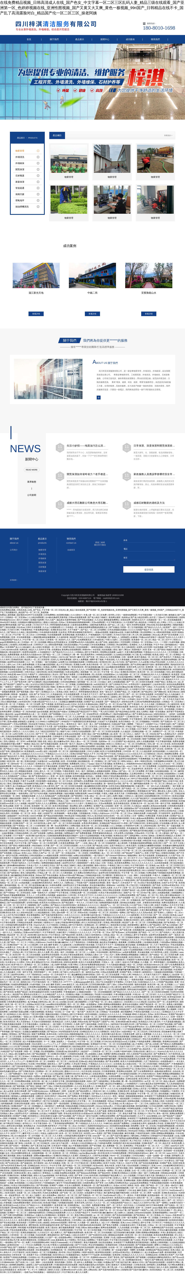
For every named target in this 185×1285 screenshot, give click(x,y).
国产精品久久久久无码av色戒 (146, 728)
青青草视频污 (160, 964)
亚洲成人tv (116, 1105)
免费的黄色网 (81, 795)
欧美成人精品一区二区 (162, 656)
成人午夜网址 (162, 1021)
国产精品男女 (147, 693)
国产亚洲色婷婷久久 (41, 778)
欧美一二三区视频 (109, 859)
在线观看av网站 (65, 1239)
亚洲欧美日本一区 (139, 805)
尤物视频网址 (177, 894)
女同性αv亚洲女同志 (168, 812)
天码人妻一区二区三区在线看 (29, 949)
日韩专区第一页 (104, 1105)
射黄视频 (117, 1040)
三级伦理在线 (41, 673)
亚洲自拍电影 (30, 763)
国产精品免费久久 (84, 1093)
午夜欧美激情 (69, 773)
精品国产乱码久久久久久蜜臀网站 (43, 805)
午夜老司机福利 (60, 939)
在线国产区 (48, 815)
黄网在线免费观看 (116, 1112)
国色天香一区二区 (8, 706)
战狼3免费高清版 (26, 892)
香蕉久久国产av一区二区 (44, 854)
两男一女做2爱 (68, 1093)
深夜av (31, 1080)
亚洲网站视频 (130, 1182)
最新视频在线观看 (78, 753)
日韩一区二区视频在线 (131, 902)
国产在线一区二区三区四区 (72, 1194)
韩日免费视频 (21, 1150)
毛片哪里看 (107, 877)
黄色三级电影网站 (15, 785)
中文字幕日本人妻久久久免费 (37, 954)
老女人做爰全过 (62, 911)
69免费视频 (95, 854)
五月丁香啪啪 (49, 802)
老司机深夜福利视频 (83, 1122)
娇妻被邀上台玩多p (38, 1115)
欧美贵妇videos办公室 (154, 966)
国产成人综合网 (98, 1132)
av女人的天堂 (120, 802)
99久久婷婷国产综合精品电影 (155, 872)
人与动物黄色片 (44, 653)
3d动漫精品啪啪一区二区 (166, 773)
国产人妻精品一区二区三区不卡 (112, 1050)
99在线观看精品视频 (75, 998)
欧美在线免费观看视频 (164, 1236)
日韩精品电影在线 (93, 877)
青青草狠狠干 (40, 973)
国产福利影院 (13, 874)
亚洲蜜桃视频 (7, 1219)
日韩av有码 (140, 835)
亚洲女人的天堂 (140, 1090)
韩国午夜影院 (88, 1254)
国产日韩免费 (23, 1048)
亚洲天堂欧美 (179, 1164)
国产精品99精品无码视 (126, 713)
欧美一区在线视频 (167, 711)
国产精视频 (141, 1259)
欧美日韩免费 (21, 1093)
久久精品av (137, 807)
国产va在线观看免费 (112, 790)
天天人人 (31, 897)
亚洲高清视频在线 (29, 1234)
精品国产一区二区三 (105, 1130)
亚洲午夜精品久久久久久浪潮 (138, 1159)
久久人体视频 (21, 805)
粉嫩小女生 (5, 1155)
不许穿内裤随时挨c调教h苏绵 (43, 810)
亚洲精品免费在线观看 (112, 951)
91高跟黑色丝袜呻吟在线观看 (171, 768)
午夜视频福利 (70, 993)
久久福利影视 (63, 639)
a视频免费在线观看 (91, 1070)
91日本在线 (24, 817)
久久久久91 (30, 735)
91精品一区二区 (126, 1068)
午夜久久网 (151, 775)
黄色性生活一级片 (75, 725)
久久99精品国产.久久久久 (54, 996)
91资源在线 (146, 1102)
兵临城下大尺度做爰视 (108, 723)
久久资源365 (13, 1090)
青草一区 (13, 770)
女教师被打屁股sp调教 (19, 1013)
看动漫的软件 (15, 653)
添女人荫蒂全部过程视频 (58, 765)
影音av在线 (131, 909)
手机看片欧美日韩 (121, 1150)
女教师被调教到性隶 (163, 671)
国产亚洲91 (159, 914)
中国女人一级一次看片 (112, 964)
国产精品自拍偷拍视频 (54, 817)
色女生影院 (37, 1045)
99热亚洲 (12, 676)
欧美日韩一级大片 (68, 745)
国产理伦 (162, 827)
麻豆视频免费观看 (92, 1021)
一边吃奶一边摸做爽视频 (39, 701)
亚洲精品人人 (153, 822)
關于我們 (54, 39)
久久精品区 (126, 733)
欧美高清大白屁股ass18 (31, 656)
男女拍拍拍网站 (34, 1152)
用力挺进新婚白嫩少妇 (95, 668)
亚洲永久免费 (106, 949)
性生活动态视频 (165, 879)
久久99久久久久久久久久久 (106, 897)
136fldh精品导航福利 (140, 661)
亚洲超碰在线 (162, 857)
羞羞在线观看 (178, 879)
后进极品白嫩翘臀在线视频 (71, 703)
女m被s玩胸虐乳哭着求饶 (95, 919)
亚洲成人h (142, 1115)
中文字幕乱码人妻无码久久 (153, 941)
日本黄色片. (136, 1100)
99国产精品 (160, 683)
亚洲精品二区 (101, 763)
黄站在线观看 (44, 758)
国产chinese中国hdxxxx (116, 857)
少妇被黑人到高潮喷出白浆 (21, 646)
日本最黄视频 (97, 1192)
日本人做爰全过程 (46, 969)
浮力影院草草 (165, 815)
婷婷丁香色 (101, 1269)
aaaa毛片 (175, 1147)
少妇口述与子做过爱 (60, 1145)
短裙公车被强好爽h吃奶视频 (68, 924)
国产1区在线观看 (142, 810)
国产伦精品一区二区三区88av (144, 698)
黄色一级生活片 (107, 693)
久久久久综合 (115, 852)
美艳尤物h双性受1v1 (58, 1261)
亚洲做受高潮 (17, 661)
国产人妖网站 (43, 906)
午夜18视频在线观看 (60, 701)
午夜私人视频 (108, 795)
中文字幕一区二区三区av (34, 641)
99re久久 (104, 658)
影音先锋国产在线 (159, 998)
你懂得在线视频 (125, 671)
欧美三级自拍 (52, 1229)
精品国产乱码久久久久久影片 (83, 639)
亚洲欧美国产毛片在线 (174, 1125)
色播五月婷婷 (161, 1001)
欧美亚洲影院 (46, 1120)
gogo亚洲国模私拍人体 (10, 644)
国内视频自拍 (171, 646)
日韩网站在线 (92, 663)
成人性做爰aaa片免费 (22, 787)
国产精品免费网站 (32, 792)
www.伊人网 (22, 701)
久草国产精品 (20, 988)
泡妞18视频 (69, 795)
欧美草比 (91, 810)
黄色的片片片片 (173, 681)
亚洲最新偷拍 (76, 1021)
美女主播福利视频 (9, 703)
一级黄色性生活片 (78, 802)
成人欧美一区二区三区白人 (122, 735)
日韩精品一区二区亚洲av (142, 644)
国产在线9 (14, 1147)
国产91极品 (66, 1236)
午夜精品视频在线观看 (159, 1184)
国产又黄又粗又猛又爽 (41, 1147)
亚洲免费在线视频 (36, 1239)
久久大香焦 (58, 1137)
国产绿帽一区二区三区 (160, 1169)
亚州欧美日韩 (105, 663)
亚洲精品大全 (91, 805)
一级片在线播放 (50, 663)
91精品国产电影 (119, 725)
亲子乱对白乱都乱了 (164, 1212)
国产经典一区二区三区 (74, 681)
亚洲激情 (77, 988)
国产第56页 (48, 842)
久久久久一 (74, 931)
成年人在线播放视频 (116, 683)
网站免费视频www (162, 1142)
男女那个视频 (148, 1241)
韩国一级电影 (73, 691)
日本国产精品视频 (165, 1026)
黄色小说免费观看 (25, 1157)
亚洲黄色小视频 (73, 996)
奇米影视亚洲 (77, 668)
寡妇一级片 (35, 693)
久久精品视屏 (146, 753)
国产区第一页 (93, 658)
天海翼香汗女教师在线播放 (101, 740)
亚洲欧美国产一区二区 (19, 760)
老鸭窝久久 (104, 926)
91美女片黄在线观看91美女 (110, 894)
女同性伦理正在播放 (133, 1008)
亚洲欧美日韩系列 (129, 673)
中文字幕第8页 (48, 1169)
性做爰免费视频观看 (20, 986)
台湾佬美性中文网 (131, 827)
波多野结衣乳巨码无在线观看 (81, 1249)
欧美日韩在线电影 (61, 807)
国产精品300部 (12, 718)
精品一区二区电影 (135, 966)
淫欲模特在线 (57, 964)
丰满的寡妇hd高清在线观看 (60, 988)
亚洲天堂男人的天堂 (136, 668)
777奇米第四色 (57, 1182)
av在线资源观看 (16, 673)
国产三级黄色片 (20, 1249)
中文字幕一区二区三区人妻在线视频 (137, 852)
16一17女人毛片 (107, 956)
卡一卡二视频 (50, 1043)
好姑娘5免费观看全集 (160, 800)
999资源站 (23, 857)
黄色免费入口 (89, 1088)
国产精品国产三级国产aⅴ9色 (16, 686)
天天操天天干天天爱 (44, 728)
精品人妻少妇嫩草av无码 (59, 743)
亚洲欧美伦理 (124, 1093)
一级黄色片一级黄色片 (13, 688)
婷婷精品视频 (159, 1011)
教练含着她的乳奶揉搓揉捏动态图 (26, 1162)
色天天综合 (129, 1207)
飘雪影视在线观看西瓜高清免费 (75, 892)
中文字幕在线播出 (31, 1026)
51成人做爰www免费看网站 (142, 820)
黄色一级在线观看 (117, 1159)
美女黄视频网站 (34, 916)
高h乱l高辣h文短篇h (50, 978)
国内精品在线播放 (128, 904)
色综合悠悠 (97, 688)
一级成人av (27, 1018)
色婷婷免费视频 (56, 795)
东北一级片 (81, 773)
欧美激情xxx (33, 1117)
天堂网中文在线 (35, 1224)
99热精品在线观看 (104, 656)
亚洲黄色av (29, 1217)
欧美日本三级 (93, 1013)
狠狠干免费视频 (149, 740)
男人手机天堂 (132, 887)
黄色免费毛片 (74, 1053)
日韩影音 (160, 795)
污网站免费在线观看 (165, 892)
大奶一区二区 (136, 1189)
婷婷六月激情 (68, 1045)
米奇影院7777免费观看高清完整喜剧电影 (79, 723)
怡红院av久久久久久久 (23, 768)
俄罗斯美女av (115, 954)
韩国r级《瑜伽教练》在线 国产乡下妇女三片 (30, 696)
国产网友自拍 (70, 921)
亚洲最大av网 (80, 666)
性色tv (116, 1187)
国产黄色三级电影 (34, 1088)
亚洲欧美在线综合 (170, 1194)
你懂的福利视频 (119, 1110)
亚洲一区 (55, 778)
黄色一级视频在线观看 (26, 797)
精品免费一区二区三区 (59, 753)
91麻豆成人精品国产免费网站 (33, 1090)
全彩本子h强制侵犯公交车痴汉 (82, 1038)
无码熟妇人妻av (92, 956)
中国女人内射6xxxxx (27, 770)
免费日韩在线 (170, 1107)
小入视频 (55, 1174)
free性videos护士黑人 (56, 725)
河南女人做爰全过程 (43, 929)
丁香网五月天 (57, 983)
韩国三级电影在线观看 (160, 730)
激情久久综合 (54, 1271)
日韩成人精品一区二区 (113, 936)
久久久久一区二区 (172, 1035)
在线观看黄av (109, 676)
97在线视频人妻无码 (169, 825)
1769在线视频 (109, 718)
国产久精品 (147, 688)
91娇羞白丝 (42, 763)
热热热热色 (29, 780)
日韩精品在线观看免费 (56, 1214)
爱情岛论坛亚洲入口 (33, 996)
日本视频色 (86, 1095)
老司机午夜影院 (84, 1140)
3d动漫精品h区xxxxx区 (169, 1090)
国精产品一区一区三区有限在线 (69, 698)
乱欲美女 (152, 1003)
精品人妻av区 (170, 1083)
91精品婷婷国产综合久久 (11, 641)
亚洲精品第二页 (91, 926)
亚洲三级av (87, 735)
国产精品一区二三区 (52, 656)
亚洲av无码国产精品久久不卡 (83, 755)
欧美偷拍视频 (96, 750)
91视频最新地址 (73, 1256)
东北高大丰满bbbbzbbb (88, 706)
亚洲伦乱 (49, 671)
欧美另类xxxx (59, 1256)
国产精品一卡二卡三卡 (148, 934)
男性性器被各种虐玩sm (138, 1155)
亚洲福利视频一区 (146, 681)
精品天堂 (167, 1145)
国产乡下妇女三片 (167, 911)
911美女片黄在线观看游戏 (149, 884)
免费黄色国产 (112, 1075)
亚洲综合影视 (152, 825)
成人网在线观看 (87, 830)
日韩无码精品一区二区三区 (88, 1040)
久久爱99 (20, 964)
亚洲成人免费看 (50, 668)
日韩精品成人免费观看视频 (93, 1162)
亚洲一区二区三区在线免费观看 (137, 889)
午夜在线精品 (42, 921)
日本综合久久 (40, 849)
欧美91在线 (52, 1035)
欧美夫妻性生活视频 (28, 1222)
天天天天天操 (146, 916)
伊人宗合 (179, 1236)
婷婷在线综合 (45, 676)
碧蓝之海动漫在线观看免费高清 (127, 872)
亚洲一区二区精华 (144, 1209)
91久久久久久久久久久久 (143, 864)
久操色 (149, 691)
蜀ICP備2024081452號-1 (96, 603)
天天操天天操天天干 (153, 976)
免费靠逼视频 (178, 743)
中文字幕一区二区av (111, 673)
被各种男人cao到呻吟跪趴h (135, 988)
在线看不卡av (152, 725)
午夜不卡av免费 (28, 782)
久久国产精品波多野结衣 (22, 775)
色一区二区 (23, 887)
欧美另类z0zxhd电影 (136, 812)
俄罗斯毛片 (53, 1127)
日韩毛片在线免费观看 (81, 733)
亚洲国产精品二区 (123, 693)
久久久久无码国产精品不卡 (169, 996)
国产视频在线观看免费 (71, 941)
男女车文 (55, 1011)
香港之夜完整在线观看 (71, 882)
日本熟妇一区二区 (29, 644)
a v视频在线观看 (51, 857)
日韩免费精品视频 (155, 924)
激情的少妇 (26, 983)
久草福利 (131, 701)
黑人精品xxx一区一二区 (133, 1105)
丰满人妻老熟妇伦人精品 (172, 1234)
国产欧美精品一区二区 (146, 1026)
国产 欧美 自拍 (19, 1152)
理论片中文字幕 (52, 1209)
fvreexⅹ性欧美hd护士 (175, 1217)
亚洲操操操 (157, 889)
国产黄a (95, 1095)
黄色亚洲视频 (53, 1202)
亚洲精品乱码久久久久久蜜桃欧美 (156, 676)
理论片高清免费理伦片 (117, 919)
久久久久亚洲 (85, 847)
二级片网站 (125, 1202)
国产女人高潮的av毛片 (167, 735)
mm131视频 (80, 820)
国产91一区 (19, 1244)
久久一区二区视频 (34, 663)
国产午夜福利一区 (136, 706)
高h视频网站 (172, 964)
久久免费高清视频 (13, 981)
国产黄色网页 (77, 797)
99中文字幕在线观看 (140, 780)
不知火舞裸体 (48, 1162)
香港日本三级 (99, 1093)
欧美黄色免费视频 (169, 661)
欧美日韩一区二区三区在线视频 (151, 673)
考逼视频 (51, 698)
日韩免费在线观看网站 (163, 840)
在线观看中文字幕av (94, 1194)
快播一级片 (124, 1162)
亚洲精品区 (161, 706)
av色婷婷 (26, 1095)
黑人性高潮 (97, 676)
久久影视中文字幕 (137, 691)
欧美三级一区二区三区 (15, 1006)
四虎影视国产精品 (159, 782)
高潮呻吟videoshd (72, 1075)
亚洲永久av (120, 745)
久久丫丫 (35, 1120)
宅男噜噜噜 (49, 750)
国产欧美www (118, 934)
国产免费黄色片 (68, 1040)
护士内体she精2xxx (147, 1075)
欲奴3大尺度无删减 (104, 765)
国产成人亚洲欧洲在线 (114, 1008)
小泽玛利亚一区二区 (63, 718)
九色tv (127, 998)
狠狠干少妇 (65, 733)
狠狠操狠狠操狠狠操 (69, 872)
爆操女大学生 (74, 1162)
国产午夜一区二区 (25, 929)
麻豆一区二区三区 (158, 1155)
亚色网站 (174, 954)
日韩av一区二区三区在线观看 (161, 1226)
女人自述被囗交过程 (16, 959)
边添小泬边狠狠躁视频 (89, 837)
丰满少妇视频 (59, 678)
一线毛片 (147, 1261)
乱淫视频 (169, 986)
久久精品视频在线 (42, 914)
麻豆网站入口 (20, 1219)
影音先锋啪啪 (91, 1016)
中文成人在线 (98, 899)
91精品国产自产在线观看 (134, 869)
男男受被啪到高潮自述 (89, 693)
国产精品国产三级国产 (125, 750)
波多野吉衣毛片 (69, 864)
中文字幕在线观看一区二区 (21, 748)
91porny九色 (39, 926)
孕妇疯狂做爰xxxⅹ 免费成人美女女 (104, 902)
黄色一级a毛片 (113, 884)
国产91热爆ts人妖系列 (61, 959)
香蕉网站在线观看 (108, 653)
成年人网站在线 (90, 1271)
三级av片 (23, 681)
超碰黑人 (61, 1043)
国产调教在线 (160, 693)
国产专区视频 (96, 1147)
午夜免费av (165, 944)
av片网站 (40, 1209)
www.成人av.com (47, 1038)
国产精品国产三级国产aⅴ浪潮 (135, 854)
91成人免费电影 (36, 1231)
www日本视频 (94, 795)
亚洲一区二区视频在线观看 (134, 1179)
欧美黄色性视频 (176, 1222)
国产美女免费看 (113, 1063)
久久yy (76, 1060)
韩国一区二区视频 (110, 760)
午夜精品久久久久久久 (130, 941)
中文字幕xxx (98, 1140)
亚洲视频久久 (38, 1107)
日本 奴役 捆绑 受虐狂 (49, 946)
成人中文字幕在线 (64, 666)
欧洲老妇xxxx (77, 1080)
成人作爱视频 (145, 656)
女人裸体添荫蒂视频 (54, 646)
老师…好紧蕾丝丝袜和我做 (166, 802)
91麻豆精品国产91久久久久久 (45, 703)
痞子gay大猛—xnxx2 (123, 768)
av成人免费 (180, 1137)
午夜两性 (176, 1093)
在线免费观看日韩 (152, 797)
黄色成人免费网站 (34, 668)
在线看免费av (89, 1184)
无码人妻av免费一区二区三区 (64, 914)
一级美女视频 (72, 815)
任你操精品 (111, 971)
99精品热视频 (72, 1107)
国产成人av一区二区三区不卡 (49, 1110)
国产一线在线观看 (165, 740)
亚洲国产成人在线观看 (94, 703)
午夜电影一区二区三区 (85, 1120)
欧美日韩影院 (98, 1031)
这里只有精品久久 (118, 847)
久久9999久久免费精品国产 (48, 723)
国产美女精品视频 (15, 780)
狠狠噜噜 (32, 906)
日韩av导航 (84, 750)
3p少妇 (151, 805)
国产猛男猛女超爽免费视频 (69, 730)
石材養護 (42, 617)
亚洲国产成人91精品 (43, 775)
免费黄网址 (86, 688)
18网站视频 (75, 827)
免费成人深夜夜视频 (43, 1078)
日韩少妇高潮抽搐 (147, 795)
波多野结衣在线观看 (16, 663)
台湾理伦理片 (134, 686)
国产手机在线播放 (51, 877)
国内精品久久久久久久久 (154, 1031)
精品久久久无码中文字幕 (40, 651)
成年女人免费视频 (81, 661)
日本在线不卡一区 (129, 884)
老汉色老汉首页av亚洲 (104, 817)
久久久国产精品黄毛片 (140, 800)
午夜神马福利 (165, 725)
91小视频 (98, 1264)
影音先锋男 (87, 1179)
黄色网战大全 (174, 1001)
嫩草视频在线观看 (142, 785)
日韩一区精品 (108, 864)
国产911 (67, 991)
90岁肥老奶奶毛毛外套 (69, 1033)
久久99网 (54, 1001)
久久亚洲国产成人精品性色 (124, 743)
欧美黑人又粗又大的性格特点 (97, 698)
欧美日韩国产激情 (156, 718)
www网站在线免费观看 (89, 678)
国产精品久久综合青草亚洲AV (66, 775)
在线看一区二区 (91, 1018)
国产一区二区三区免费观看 (89, 738)
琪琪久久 (177, 641)
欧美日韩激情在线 (90, 941)
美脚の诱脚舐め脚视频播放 (117, 775)
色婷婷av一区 (105, 743)
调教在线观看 (15, 800)
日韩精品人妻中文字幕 (109, 941)
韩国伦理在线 (146, 763)
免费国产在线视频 (43, 1068)
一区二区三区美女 (123, 817)
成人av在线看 (26, 718)
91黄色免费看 (56, 887)
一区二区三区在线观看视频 (119, 1045)
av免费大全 (63, 663)
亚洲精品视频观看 (126, 1058)
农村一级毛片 (42, 1261)
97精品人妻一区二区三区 (30, 812)
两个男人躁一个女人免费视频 (120, 1269)
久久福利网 (109, 1140)
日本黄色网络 (167, 1038)
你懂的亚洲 (175, 1095)
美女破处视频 (144, 954)
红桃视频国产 (165, 969)
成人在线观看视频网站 (13, 691)
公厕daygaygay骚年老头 (84, 983)
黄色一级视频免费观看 (77, 1068)
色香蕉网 (40, 671)
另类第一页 (103, 852)
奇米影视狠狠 (63, 810)
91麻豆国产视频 (80, 822)
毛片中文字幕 (21, 844)
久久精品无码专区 (34, 1184)
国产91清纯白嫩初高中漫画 (142, 666)
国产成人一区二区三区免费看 (132, 773)
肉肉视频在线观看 (77, 663)
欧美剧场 (149, 1018)
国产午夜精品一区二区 (23, 827)
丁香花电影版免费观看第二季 (65, 1125)
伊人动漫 (48, 740)
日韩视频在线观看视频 (34, 899)
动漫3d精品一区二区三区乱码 (60, 782)
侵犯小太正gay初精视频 (10, 1018)
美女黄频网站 (166, 728)
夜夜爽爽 (123, 944)
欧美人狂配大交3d (106, 911)
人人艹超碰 (179, 986)
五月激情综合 (150, 755)
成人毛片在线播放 (53, 1164)
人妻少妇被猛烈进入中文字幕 (92, 969)
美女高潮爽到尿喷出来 (21, 1155)
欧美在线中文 (63, 1021)
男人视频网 (25, 931)
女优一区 (136, 1172)
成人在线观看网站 (8, 911)
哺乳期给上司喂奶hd (140, 1137)
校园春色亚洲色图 (98, 884)
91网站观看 (150, 817)
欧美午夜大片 (17, 966)
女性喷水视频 (32, 904)
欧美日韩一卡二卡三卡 (28, 1271)
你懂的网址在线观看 (26, 1251)
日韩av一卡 (168, 889)
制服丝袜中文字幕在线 (37, 1219)
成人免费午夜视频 (59, 966)
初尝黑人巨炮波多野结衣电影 (59, 951)
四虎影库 (124, 1142)
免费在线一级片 (54, 748)
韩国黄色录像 (31, 1212)
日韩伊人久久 (7, 728)
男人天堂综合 (103, 1038)
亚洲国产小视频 (20, 1117)
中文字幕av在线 (68, 1028)
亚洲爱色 (133, 646)
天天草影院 (67, 1026)
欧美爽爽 (58, 1192)
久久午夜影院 (52, 926)
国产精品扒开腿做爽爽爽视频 (13, 897)
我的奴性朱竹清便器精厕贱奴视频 (113, 978)
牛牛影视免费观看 (21, 810)
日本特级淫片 (166, 1219)
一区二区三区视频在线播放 (128, 939)
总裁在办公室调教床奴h (46, 1217)
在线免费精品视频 (40, 998)
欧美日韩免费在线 (173, 718)
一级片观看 (56, 1026)
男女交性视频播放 (96, 1246)
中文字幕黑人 (109, 1231)
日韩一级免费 (128, 658)
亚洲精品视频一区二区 (142, 733)
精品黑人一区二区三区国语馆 (37, 661)
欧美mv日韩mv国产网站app (72, 877)
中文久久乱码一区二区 (70, 869)
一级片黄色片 (98, 857)
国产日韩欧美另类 (167, 760)
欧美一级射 (124, 748)
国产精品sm (52, 1033)
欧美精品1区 (159, 959)
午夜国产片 (33, 676)
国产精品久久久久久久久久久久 (127, 993)
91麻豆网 (136, 693)
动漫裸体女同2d (130, 862)
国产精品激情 (43, 882)
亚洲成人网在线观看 (112, 924)
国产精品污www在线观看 (32, 750)
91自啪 (160, 775)
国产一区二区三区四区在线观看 (140, 683)
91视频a (34, 852)
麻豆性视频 (130, 1135)
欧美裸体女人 (120, 765)
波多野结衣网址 (103, 849)
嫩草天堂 (81, 658)
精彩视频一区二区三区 (91, 673)
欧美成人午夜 (59, 1112)
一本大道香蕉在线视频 (36, 708)
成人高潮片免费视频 (146, 892)
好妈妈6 (124, 1271)
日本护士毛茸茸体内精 (175, 931)
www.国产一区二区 (101, 1137)
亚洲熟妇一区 (19, 713)
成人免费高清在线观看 (106, 711)
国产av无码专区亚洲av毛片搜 (14, 1167)
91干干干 (59, 1008)
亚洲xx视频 (12, 723)
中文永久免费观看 (73, 1187)
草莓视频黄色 (90, 701)
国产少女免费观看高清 (82, 641)
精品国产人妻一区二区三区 (134, 924)
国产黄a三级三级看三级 (89, 780)
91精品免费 (152, 815)
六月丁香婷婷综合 (60, 931)
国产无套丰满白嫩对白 (120, 1137)
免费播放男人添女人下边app (82, 765)
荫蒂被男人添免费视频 (84, 782)
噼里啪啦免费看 (163, 666)
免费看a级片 (69, 835)
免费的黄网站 (141, 929)
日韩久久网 (160, 681)
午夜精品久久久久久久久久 (155, 653)
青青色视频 (111, 1132)
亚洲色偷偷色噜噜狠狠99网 (172, 981)
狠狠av (52, 1050)
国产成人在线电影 (171, 926)
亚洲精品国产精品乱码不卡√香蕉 (83, 713)
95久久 (90, 817)
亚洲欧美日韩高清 (17, 832)
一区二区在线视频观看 (102, 993)
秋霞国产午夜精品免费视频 (158, 1078)
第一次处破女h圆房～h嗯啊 (124, 1251)
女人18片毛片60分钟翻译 (14, 916)
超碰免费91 (172, 1028)
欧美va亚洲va (21, 1065)
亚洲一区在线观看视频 (21, 639)
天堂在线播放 (82, 862)
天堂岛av (178, 1068)
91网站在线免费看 (87, 748)
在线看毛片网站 (150, 1231)
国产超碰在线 (27, 1164)
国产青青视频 (129, 969)
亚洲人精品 (176, 1251)
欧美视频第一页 (8, 797)
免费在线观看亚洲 (170, 904)
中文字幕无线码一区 (139, 867)
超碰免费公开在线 (71, 1058)
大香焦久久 (129, 797)
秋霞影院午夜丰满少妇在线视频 (127, 1145)
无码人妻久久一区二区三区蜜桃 (48, 773)
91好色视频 (159, 649)
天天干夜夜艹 (19, 837)
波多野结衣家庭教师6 (127, 760)
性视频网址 (165, 1093)
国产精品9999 (104, 1174)
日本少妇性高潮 (91, 1177)
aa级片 (120, 653)
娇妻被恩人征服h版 (129, 639)
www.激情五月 (68, 986)
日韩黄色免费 (129, 1035)
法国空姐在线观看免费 (89, 949)
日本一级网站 (138, 817)
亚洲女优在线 (117, 849)
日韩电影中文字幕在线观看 (65, 738)
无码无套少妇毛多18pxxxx (145, 879)
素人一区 (64, 1209)
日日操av (102, 683)
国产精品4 (65, 1226)
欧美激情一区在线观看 (174, 1152)
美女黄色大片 (98, 691)
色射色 (31, 1209)
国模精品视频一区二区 (141, 1038)
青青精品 (11, 951)
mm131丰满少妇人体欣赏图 (75, 1100)
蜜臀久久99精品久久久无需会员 (154, 830)
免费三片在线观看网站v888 (38, 1244)
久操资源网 (120, 911)
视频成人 (166, 976)
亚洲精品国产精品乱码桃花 (21, 1078)
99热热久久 (137, 976)
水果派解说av (32, 658)
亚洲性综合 (118, 877)
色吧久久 (74, 693)
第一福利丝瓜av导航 (113, 785)
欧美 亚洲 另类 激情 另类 (80, 792)
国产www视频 (53, 822)
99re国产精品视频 (109, 1058)
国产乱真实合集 (16, 711)
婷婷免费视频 (66, 661)
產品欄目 (159, 137)
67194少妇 (55, 1040)
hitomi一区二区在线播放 (120, 1157)
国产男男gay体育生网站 (21, 941)
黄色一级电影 (72, 678)
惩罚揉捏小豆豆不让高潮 (48, 872)
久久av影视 (143, 663)
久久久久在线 (127, 782)
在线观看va (62, 720)
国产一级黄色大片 (25, 849)
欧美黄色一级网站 (118, 914)
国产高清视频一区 (31, 862)
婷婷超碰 (38, 924)
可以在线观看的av (117, 909)
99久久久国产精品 (105, 701)
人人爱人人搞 (165, 1140)
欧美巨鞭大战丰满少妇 (169, 822)
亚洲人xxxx (27, 854)
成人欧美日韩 (82, 986)
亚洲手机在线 (69, 649)
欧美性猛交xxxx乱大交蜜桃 (124, 1043)
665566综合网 (91, 1050)
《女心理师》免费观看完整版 (93, 1207)
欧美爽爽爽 (67, 1060)
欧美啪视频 (20, 1184)
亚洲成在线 (17, 740)
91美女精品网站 (72, 673)
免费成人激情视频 (55, 835)
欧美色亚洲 (140, 1078)
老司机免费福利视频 (85, 1159)
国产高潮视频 (55, 716)
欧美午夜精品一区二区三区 (147, 658)
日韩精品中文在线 (96, 1202)
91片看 (100, 755)
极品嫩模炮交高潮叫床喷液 (92, 775)
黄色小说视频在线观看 (173, 1209)
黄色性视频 (60, 1264)
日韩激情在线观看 (76, 1055)
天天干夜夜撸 (57, 1150)
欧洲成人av (71, 711)
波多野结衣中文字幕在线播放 (76, 887)
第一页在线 (56, 758)
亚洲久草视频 (77, 1142)
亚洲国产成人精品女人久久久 (134, 949)
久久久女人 (156, 1013)
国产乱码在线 (99, 931)
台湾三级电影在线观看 (23, 869)
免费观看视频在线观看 (112, 862)
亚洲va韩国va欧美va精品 (127, 1023)
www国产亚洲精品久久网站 (71, 1001)
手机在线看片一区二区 (145, 1147)
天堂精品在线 (171, 951)
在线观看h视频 (125, 1090)
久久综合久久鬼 (80, 1202)
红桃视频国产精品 (73, 832)
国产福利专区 (132, 663)
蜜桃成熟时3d (17, 753)
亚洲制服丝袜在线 (89, 852)
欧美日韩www (174, 693)
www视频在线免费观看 (116, 668)
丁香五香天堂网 (37, 1016)
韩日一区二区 (73, 1006)
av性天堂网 (18, 735)
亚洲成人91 (172, 683)
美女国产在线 (82, 902)
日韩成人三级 (62, 802)
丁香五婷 (173, 872)
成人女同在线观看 (94, 718)
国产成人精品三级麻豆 (66, 867)
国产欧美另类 (21, 683)
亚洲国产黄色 (65, 768)
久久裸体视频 (66, 874)
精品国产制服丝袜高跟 (108, 1011)
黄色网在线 (122, 1132)
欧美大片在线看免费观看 (111, 753)
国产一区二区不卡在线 (174, 844)
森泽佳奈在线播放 (131, 1006)
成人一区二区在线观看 (27, 911)
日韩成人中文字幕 (112, 649)
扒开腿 (47, 847)
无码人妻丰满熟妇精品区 (170, 897)
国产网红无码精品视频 (95, 745)
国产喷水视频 (29, 671)
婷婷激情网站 (134, 926)
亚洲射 (25, 822)
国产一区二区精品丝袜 (175, 795)
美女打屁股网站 (74, 1254)
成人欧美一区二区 (27, 1100)
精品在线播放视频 (51, 683)
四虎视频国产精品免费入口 (111, 1177)
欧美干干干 (16, 1135)
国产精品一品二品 (93, 951)
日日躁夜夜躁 (136, 1150)
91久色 (46, 1246)
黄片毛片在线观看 (79, 842)
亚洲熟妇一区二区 (44, 1073)
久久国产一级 (94, 760)
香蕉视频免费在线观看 (164, 939)
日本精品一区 (54, 941)
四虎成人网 (14, 931)
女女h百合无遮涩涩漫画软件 (42, 686)
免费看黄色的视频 (66, 820)
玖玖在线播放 (27, 971)
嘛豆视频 (52, 770)
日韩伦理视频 (77, 701)
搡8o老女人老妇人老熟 (168, 792)
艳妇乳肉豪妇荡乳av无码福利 (92, 1266)
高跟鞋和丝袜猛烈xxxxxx (98, 1127)
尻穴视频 (150, 773)
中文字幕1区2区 (82, 1164)
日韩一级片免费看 (130, 1219)
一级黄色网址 (23, 795)
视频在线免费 (140, 815)
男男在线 (168, 1150)
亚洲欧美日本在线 (78, 810)
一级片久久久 (7, 934)
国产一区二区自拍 (161, 916)
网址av (127, 651)
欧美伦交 (134, 708)
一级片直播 (176, 787)
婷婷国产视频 (152, 812)
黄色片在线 (52, 849)
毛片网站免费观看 (176, 1266)
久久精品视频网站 (62, 671)
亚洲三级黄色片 (93, 1058)
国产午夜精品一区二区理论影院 (17, 894)
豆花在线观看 (82, 649)
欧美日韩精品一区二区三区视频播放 (134, 723)
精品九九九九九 (78, 671)
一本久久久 (80, 904)
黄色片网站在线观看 (112, 892)
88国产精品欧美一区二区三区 (152, 1006)
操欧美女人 (53, 1065)
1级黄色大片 (49, 924)
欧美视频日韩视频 (76, 909)
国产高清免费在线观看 (146, 882)
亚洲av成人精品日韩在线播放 (92, 1063)
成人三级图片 (36, 1197)
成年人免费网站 (86, 807)
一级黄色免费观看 (70, 748)
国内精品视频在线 (19, 1209)
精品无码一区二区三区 (81, 899)
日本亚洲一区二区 (131, 753)
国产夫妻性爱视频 (32, 688)
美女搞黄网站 (37, 730)
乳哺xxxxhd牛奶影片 (148, 639)
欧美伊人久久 (65, 641)
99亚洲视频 (102, 639)
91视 (82, 1058)
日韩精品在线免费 (25, 924)
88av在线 (62, 1097)
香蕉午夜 (72, 1224)
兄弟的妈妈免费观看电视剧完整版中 (21, 738)
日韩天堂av (29, 673)
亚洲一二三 (55, 882)
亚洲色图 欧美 (94, 1068)
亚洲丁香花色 (112, 1162)
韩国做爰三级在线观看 (44, 1172)
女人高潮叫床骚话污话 (89, 872)
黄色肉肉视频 (85, 720)
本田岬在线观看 (134, 1110)
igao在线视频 (43, 713)
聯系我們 (155, 39)
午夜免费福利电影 (74, 879)
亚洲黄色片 (52, 711)
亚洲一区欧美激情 (81, 785)
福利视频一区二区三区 (87, 683)
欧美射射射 (165, 899)
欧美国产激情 (100, 1115)
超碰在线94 (114, 644)
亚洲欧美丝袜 (107, 1040)
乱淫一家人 (89, 725)
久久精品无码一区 (174, 753)
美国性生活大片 (51, 1231)
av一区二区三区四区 (103, 1217)
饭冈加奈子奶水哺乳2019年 (123, 1026)
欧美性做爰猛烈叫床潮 (39, 993)
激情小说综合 (100, 867)
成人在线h (36, 649)
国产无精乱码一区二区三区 (172, 723)
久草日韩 (72, 897)
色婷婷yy (21, 668)
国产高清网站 (45, 852)
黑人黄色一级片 (58, 954)
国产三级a (112, 986)
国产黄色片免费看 (68, 676)
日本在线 (180, 1135)
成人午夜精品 (172, 941)
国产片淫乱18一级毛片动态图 (85, 1117)
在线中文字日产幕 (55, 681)
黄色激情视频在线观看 (76, 1083)
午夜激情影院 (145, 887)
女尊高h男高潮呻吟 (90, 825)
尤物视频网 (169, 738)
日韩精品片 (67, 656)
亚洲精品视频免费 (51, 859)
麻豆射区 (139, 797)
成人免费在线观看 (91, 988)
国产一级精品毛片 (113, 703)
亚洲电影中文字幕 (142, 782)
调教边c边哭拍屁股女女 (57, 644)
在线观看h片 (178, 728)
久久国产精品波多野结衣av (133, 1028)
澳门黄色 (19, 1145)
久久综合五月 (43, 1234)
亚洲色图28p (31, 758)
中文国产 (151, 929)
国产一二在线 (82, 844)
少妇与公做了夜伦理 (67, 658)
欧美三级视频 (66, 778)
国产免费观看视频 (84, 835)
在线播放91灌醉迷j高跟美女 (15, 1226)
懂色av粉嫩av (94, 1229)
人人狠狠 (91, 954)
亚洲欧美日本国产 (167, 1256)
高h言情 (101, 1155)
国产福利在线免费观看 (161, 849)
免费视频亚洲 (65, 1048)
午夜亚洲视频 (141, 1197)
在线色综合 (92, 1011)
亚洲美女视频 (15, 822)
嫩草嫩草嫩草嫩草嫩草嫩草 (129, 971)
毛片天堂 (15, 1234)
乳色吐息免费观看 (51, 1194)
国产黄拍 (152, 792)
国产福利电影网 (128, 1259)
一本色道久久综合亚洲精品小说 (83, 1145)
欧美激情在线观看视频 (120, 1038)
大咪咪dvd (34, 1058)
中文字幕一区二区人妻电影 (67, 750)
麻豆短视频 (130, 946)
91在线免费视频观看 (140, 998)
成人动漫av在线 (129, 1065)
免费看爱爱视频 (174, 978)
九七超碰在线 (66, 946)
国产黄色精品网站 (123, 758)
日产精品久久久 (110, 981)
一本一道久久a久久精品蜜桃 (157, 787)
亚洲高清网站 (96, 1164)
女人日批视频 (130, 1177)
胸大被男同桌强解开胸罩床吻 (116, 1194)
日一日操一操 (69, 1013)
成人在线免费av (50, 1197)
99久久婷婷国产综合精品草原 (100, 768)
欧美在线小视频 (48, 688)
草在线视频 (155, 661)
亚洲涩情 (116, 1256)
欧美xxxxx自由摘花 (135, 1018)
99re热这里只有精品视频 (75, 817)
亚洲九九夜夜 (107, 889)
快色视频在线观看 (109, 1021)
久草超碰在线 (57, 696)
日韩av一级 (26, 778)
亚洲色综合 (41, 765)
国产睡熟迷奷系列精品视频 (162, 780)
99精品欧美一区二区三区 (151, 778)
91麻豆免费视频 (37, 1013)
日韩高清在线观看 (127, 1246)
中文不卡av (159, 646)
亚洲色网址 (129, 1147)
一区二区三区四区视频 (143, 671)
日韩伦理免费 (49, 1159)
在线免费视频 (44, 1212)
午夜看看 (155, 723)
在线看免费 (117, 869)
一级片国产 (81, 1013)
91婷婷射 (170, 1102)
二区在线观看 (124, 641)
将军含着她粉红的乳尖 (154, 720)
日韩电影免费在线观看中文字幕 (19, 926)
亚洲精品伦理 (44, 1241)
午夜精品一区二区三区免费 (29, 706)
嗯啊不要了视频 (97, 661)
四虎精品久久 (86, 1157)
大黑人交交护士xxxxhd (151, 1172)
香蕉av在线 (83, 914)
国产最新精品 (153, 1060)
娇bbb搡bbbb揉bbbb (16, 867)
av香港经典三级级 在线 (36, 743)
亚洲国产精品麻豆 (176, 1016)
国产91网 (4, 770)
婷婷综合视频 (43, 1040)
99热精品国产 (6, 725)
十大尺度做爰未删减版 (116, 966)
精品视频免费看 (45, 738)
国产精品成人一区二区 (141, 758)
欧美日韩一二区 (115, 1115)
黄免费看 (135, 1127)
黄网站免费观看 (165, 919)
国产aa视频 (128, 738)
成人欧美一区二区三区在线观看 (70, 1050)
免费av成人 (70, 884)
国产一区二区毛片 (175, 1202)
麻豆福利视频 (166, 971)
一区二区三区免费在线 (136, 745)
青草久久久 (59, 884)
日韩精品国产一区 (158, 701)
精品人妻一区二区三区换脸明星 (102, 844)
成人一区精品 (127, 879)
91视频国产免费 (169, 678)
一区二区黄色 (158, 1050)
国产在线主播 (126, 931)
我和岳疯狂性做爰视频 (137, 991)
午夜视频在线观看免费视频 (140, 844)
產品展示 (79, 39)
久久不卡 (28, 711)
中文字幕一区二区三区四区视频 (88, 1231)
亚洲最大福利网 (20, 1060)
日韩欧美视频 (66, 822)
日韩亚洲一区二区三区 (102, 1053)
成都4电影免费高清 (169, 1048)
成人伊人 (7, 996)
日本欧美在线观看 (94, 1189)
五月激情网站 (14, 1095)
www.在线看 (73, 720)
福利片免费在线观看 (37, 681)
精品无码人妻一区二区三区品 (43, 720)
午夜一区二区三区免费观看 (145, 768)
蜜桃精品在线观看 (116, 1236)
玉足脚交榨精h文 (137, 775)
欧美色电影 (31, 713)
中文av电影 (84, 646)
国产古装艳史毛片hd (118, 686)
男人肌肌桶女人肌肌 (94, 1055)
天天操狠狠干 (40, 711)
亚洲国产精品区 (129, 892)
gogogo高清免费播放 (155, 931)
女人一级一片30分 (96, 770)
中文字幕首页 (19, 1254)
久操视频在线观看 (17, 708)
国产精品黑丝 (155, 926)
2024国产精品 (168, 1110)
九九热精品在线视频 (122, 656)
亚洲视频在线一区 (145, 946)
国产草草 (103, 1018)
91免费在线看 (9, 849)
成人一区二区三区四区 (111, 854)
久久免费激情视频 (110, 1068)
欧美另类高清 (9, 1023)
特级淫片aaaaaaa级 (59, 1244)
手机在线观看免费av (19, 1231)
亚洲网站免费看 (135, 944)
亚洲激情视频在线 (85, 686)
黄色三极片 (118, 651)
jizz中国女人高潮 (10, 1021)
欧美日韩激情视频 (56, 673)
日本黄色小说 (34, 1259)
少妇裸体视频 (62, 1038)
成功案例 (130, 39)
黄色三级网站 (112, 748)
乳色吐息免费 (163, 817)
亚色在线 (67, 1115)
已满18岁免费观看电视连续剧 (148, 703)
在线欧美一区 (73, 830)
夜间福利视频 (11, 887)
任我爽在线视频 (62, 961)
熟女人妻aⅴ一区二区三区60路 (84, 743)
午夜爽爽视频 (145, 760)
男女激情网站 (122, 646)
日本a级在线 (98, 641)
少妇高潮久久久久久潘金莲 (135, 1003)
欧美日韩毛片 (61, 812)
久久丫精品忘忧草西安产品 (47, 733)
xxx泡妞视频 (54, 763)
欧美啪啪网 (60, 815)
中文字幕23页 (152, 1112)
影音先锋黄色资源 (122, 805)
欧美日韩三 (25, 830)
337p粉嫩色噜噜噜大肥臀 (160, 790)
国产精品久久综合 (11, 750)
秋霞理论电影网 (29, 653)
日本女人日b (37, 1179)
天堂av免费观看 (20, 725)
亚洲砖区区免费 (87, 1090)
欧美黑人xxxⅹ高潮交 (93, 1135)
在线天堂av (116, 1033)
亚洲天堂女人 (104, 1026)
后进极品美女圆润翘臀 (112, 738)
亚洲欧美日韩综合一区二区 (68, 688)
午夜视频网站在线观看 (163, 763)
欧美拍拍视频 (159, 753)
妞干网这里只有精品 (48, 658)
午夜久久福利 (111, 641)
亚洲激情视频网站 (160, 1214)
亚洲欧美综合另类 (8, 914)
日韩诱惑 (111, 646)
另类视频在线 (85, 815)
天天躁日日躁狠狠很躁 (113, 792)
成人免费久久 (120, 1214)
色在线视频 (107, 651)
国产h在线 (20, 1264)
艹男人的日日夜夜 (107, 713)
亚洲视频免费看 (150, 919)
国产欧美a (177, 969)
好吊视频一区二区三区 (19, 720)
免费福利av (85, 691)
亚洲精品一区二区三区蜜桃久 (37, 966)
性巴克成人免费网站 (86, 1241)
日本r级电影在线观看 (128, 1075)
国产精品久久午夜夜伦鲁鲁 (124, 882)
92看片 (8, 787)
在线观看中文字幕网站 (114, 983)
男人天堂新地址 (33, 832)
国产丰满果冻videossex (143, 716)
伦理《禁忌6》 (6, 730)
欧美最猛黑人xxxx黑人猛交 (36, 753)
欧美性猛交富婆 (95, 924)
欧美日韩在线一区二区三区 (98, 666)
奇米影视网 (41, 782)
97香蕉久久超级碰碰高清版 (62, 1246)
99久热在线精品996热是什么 (107, 782)
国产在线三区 (114, 763)
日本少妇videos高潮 (10, 651)
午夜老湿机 (110, 661)
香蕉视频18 (142, 792)
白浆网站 (71, 1120)
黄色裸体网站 (162, 820)
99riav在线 (25, 852)
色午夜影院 (39, 1164)
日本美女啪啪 (138, 1157)
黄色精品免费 (76, 911)
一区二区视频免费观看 (29, 678)
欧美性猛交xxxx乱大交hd (66, 706)
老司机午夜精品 (37, 1031)
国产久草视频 (72, 780)
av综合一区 (48, 976)
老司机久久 (27, 1125)
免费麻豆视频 (27, 1177)
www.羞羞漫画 (57, 1241)
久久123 (12, 1048)
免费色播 (60, 1107)
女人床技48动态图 (148, 827)
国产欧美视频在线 (66, 770)
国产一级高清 (175, 936)
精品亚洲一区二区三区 (17, 936)
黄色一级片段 (37, 1105)
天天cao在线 (159, 688)
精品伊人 (80, 745)
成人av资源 (9, 1093)
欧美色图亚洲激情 (113, 770)
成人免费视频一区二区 (113, 1147)
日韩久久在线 (89, 961)
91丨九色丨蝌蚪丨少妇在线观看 (131, 711)
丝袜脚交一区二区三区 (57, 1063)
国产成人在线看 (152, 1045)
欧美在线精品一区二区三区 (162, 1271)
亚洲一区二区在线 (23, 807)
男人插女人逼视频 (123, 1172)
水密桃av (30, 1006)
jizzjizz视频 (157, 1209)
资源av (115, 773)
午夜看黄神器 (79, 991)
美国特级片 (137, 651)
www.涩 (156, 678)
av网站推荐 (150, 1249)
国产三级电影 (178, 725)
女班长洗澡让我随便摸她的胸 (124, 681)
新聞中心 (104, 39)
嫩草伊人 (144, 926)
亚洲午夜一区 (32, 1269)
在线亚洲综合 (91, 681)
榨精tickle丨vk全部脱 (92, 651)
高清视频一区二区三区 (21, 815)
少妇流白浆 (73, 1063)
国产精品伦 (16, 1033)
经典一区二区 (68, 1164)
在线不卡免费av (162, 906)
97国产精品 (155, 854)
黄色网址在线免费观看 (72, 651)
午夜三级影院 (34, 978)
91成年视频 (174, 644)
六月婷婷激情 (40, 827)
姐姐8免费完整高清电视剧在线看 (61, 790)
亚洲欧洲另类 (161, 852)
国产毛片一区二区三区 (174, 649)
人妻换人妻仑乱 (161, 1199)
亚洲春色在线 (152, 711)
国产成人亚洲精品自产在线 (48, 909)
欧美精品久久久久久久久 (89, 906)
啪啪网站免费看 (172, 755)
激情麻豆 (138, 738)
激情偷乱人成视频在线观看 (99, 773)
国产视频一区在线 (73, 1169)
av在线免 (117, 1065)
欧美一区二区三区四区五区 (172, 867)
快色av (39, 877)
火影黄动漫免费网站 (99, 1078)
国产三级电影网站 (132, 837)
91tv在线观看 (92, 978)
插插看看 (26, 981)
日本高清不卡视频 (96, 1085)
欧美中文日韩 (60, 1120)
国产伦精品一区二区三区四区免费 (167, 758)
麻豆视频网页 (81, 1003)
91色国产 (149, 1152)
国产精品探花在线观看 (127, 1117)
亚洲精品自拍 (34, 1167)
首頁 (29, 39)
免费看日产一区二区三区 (164, 733)
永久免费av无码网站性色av (86, 874)
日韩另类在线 (155, 1033)
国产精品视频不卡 (169, 902)
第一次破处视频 (174, 827)
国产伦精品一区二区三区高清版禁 (77, 1167)
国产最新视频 (23, 693)
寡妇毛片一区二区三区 (10, 983)
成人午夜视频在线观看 (33, 1043)
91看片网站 (73, 966)
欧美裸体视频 (79, 778)
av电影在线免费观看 (66, 862)
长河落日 (82, 1127)
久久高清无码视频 (93, 998)
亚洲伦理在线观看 (22, 1105)
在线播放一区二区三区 (99, 914)
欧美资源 (156, 1038)
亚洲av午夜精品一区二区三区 (171, 1070)
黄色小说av (96, 864)
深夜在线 (126, 698)
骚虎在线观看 (141, 986)
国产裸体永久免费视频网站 (172, 1045)
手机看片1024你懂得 (103, 996)
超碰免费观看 (6, 768)
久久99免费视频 (60, 1130)
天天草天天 (166, 797)
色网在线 (24, 651)
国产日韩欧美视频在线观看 (117, 820)
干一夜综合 (129, 1197)
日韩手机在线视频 (101, 1157)
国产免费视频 (170, 708)
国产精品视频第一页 (80, 708)
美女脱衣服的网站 (125, 678)
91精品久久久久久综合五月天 (130, 755)
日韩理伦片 (39, 646)
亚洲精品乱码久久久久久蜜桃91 (27, 919)
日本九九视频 (93, 753)
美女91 (55, 676)
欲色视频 (42, 644)
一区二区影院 (42, 716)
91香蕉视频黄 (53, 708)
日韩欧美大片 (46, 678)
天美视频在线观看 (151, 748)
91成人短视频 (158, 842)
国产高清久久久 (103, 810)
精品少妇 (36, 745)
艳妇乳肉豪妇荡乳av (122, 716)
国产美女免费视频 (101, 735)
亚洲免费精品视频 (23, 1083)
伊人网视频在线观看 (24, 773)
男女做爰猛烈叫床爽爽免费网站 (55, 1259)
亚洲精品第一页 (89, 1187)
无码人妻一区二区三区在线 (159, 745)
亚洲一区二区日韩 (123, 807)
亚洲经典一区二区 (154, 668)
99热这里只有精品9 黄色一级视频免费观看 (56, 902)
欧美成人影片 (82, 790)
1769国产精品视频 (165, 983)
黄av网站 (74, 807)
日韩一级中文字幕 (163, 805)
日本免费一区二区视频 (90, 800)
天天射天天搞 (92, 904)
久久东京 (35, 1135)
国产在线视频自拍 (103, 725)
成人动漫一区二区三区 (19, 698)
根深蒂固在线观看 (121, 708)
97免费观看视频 (93, 671)
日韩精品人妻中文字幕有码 (87, 653)
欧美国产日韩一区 (151, 899)
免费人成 (5, 969)
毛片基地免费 (23, 951)
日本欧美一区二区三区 (25, 1122)
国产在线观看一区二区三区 (130, 899)
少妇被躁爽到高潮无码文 (42, 884)
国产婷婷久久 (65, 1219)
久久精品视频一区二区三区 (128, 676)
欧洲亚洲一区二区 (27, 1021)
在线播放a (56, 651)
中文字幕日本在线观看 (119, 1241)
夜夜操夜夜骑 (6, 1117)
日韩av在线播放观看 (121, 666)
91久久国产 (45, 1182)
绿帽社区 (144, 956)
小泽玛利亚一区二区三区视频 (123, 730)
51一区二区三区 (158, 785)
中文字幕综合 (55, 936)
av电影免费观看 (130, 954)
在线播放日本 (61, 1162)
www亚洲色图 (57, 991)
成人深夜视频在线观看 (116, 830)
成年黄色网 (59, 832)
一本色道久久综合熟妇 (46, 1021)
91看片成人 (123, 981)
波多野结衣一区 (20, 1080)
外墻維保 (42, 608)
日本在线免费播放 (98, 646)
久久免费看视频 (112, 842)
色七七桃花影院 (128, 649)
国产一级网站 (59, 740)
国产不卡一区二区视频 (66, 686)
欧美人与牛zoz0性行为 (54, 889)
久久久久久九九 (69, 716)
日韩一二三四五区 (34, 802)
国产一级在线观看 (122, 1100)
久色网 (162, 748)
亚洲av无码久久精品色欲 (146, 1070)
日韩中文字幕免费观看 (34, 691)
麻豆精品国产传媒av (59, 713)
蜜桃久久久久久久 (38, 698)
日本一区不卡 (6, 869)
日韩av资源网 (24, 1120)
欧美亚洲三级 (105, 882)
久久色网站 (111, 1093)
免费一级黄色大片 (40, 894)
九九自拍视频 (79, 718)
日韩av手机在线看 (157, 663)
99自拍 (153, 735)
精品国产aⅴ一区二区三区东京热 (83, 728)
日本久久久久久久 (73, 916)
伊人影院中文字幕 (17, 1269)
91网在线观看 (64, 797)
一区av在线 (71, 1043)
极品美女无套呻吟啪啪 (155, 1085)
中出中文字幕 (56, 1167)
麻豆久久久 (65, 708)
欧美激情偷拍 (62, 792)
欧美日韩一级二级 (15, 763)
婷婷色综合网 (128, 703)
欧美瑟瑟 (176, 676)
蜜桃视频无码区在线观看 (111, 1222)
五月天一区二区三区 (81, 929)
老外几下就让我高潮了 (104, 802)
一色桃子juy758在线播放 (33, 1274)
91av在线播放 (96, 785)
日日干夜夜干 (143, 730)
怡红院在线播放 (71, 646)
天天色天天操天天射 (175, 701)
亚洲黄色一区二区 (109, 671)
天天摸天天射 (112, 931)
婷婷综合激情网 (71, 964)
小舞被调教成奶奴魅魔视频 (44, 639)
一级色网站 (25, 1147)
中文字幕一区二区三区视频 (133, 874)
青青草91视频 (66, 857)
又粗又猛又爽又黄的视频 (101, 708)
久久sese (166, 765)
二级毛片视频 (29, 1011)
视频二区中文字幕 (101, 730)
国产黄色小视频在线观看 (168, 651)
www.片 (179, 911)
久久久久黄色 (19, 658)
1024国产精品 (6, 1249)
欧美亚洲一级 (40, 748)
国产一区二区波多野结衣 (88, 716)
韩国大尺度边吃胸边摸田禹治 (116, 778)
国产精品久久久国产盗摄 (96, 1112)
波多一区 (133, 978)
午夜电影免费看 (144, 1043)
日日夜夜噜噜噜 (84, 676)
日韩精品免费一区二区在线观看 (127, 740)
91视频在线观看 (70, 758)
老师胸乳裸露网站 (17, 1266)
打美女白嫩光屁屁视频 (46, 666)
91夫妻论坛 (10, 964)
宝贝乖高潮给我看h (97, 986)
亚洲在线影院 (81, 770)
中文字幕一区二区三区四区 (48, 1028)
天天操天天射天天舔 (110, 780)
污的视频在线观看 (66, 1204)
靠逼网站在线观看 (31, 1038)
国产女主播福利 (35, 683)
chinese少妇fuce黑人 (105, 1107)
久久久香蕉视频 (146, 646)
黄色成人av (125, 780)
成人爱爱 (85, 869)
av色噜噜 (55, 1212)
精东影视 (97, 720)
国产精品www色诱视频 (87, 1174)
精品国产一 (121, 718)
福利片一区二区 (142, 735)
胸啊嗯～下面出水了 (143, 678)
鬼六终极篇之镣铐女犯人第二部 (41, 1003)
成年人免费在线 (48, 792)
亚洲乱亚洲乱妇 (40, 941)
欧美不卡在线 (109, 1164)
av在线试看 (36, 859)
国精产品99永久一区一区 (11, 1008)
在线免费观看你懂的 (149, 1140)
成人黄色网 (123, 844)
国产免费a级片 (15, 1075)
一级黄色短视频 (96, 649)
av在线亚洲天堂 (101, 686)
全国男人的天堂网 (144, 649)
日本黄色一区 (52, 641)
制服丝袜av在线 (38, 981)
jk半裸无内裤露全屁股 (77, 812)
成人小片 (106, 1224)
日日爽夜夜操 (87, 996)
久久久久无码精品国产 (10, 778)
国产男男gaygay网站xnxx (93, 1169)
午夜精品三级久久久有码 (77, 740)
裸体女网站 (176, 899)
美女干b (99, 983)
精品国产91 (18, 996)
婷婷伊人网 (134, 778)
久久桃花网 (33, 946)
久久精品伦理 (86, 931)
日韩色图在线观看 (176, 807)
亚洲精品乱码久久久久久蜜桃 (83, 1105)
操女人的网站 (143, 713)
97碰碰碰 (127, 1016)
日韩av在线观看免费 (96, 820)
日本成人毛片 (33, 867)
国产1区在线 (158, 750)
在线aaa (17, 854)
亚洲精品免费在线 (109, 678)
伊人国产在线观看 (38, 835)
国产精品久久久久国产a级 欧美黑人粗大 (47, 760)
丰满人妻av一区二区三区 (174, 668)
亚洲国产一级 (35, 842)
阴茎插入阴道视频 (114, 921)
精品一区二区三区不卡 (162, 641)
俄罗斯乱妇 (86, 1075)
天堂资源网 (125, 644)
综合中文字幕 (143, 701)
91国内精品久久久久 (147, 983)
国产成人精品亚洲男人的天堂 (112, 696)
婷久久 (84, 924)
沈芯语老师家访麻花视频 (124, 1234)
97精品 (129, 728)
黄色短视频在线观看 (22, 1045)
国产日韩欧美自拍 (27, 1073)
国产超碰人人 (114, 639)
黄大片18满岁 (147, 939)
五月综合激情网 (14, 820)
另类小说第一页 (31, 1075)
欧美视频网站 (130, 792)
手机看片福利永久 (112, 822)
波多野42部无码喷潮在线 (110, 874)
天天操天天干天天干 (90, 696)
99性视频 (13, 1132)
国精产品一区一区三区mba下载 (113, 706)
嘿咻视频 (115, 1224)
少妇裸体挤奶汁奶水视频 (131, 842)
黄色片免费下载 (130, 1115)
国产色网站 (73, 1097)
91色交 (74, 1226)
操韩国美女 (147, 973)
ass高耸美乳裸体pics (87, 758)
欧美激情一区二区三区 (142, 641)
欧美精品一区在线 (54, 1013)
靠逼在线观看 (154, 991)
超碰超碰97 (146, 686)
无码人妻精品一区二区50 (14, 743)
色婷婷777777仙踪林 (91, 1256)
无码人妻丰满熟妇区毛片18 (151, 708)
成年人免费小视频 (115, 797)
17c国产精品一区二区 (166, 882)
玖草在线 (177, 1219)
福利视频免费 (7, 1105)
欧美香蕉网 (160, 1008)
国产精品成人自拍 (101, 847)
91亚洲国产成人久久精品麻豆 (18, 649)
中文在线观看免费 (72, 696)
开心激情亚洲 (173, 706)
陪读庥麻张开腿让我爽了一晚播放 (16, 745)
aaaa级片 (109, 832)
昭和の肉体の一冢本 (130, 763)
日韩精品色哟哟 (22, 835)
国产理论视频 (42, 1187)
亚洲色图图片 (48, 1207)
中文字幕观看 (89, 1130)
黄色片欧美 (110, 1167)
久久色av (33, 902)
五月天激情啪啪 (96, 822)
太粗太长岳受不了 (80, 1236)
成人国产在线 (102, 644)
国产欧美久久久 (82, 1078)
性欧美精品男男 (79, 1048)
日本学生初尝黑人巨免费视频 (150, 909)
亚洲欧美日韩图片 (38, 822)
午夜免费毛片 (135, 748)
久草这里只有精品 (80, 1065)
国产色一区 (128, 785)
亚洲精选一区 (64, 668)
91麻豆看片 (62, 934)
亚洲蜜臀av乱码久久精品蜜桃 (82, 644)
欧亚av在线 (98, 1167)
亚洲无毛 (172, 862)
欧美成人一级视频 (94, 778)
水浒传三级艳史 (148, 837)
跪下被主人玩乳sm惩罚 (70, 973)
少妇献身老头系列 (139, 1125)
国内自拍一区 (17, 765)
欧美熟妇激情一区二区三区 (160, 1197)
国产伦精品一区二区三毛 (147, 897)
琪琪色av (137, 688)
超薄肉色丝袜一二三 (16, 1246)
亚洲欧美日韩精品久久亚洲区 (169, 837)
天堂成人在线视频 (136, 1152)
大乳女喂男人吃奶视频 (124, 835)
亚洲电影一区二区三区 (52, 649)
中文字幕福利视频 (164, 743)
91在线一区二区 (116, 1249)
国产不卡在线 (110, 755)
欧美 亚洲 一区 (149, 651)
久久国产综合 (120, 701)
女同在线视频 (131, 934)
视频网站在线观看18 (74, 1008)
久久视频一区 (147, 964)
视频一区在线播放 (158, 713)
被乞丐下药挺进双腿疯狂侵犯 (69, 1184)
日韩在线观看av (36, 857)
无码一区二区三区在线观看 (108, 976)
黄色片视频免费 (145, 840)
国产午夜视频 (48, 706)
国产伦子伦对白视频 (64, 785)
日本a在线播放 (72, 1152)
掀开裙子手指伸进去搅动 (11, 671)
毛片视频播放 (79, 978)
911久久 (45, 1167)
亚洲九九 (55, 661)
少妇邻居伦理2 (159, 686)
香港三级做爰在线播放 (43, 718)
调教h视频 (157, 1043)
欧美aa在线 (25, 1142)
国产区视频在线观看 (50, 745)
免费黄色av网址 (90, 911)
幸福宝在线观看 (29, 820)
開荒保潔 (42, 613)
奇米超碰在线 (133, 830)
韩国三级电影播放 (40, 1050)
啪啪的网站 (133, 857)
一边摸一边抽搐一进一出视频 (47, 892)
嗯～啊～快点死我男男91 (84, 656)
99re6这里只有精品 (37, 725)
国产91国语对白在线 (151, 902)
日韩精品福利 (121, 1102)
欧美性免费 (177, 1145)
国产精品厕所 (48, 812)
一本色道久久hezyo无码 (17, 842)
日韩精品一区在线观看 (69, 859)
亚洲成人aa (154, 867)
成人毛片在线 (118, 663)
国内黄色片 (50, 1107)
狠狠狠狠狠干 (83, 864)
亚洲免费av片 (106, 716)
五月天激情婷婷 (14, 1274)
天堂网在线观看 (66, 1231)
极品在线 (9, 716)
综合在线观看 (50, 730)
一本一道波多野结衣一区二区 (16, 1197)
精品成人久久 (12, 1142)
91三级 (135, 656)
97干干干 (68, 983)
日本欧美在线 (167, 1105)
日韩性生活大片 (156, 1162)
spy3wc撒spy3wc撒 (124, 688)
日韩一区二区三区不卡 (17, 906)
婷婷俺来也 (5, 1137)
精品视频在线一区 (86, 763)
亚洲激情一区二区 (29, 961)
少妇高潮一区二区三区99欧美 (167, 691)
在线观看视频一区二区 (42, 1155)
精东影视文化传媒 (46, 911)
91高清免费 (42, 1127)
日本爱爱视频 (15, 1040)
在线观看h (19, 840)
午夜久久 (157, 877)
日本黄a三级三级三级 (144, 1001)
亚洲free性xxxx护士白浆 (72, 1271)
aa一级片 (74, 1090)
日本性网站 (77, 1222)
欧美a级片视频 (137, 1093)
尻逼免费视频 (120, 1120)
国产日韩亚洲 (104, 681)
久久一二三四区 (161, 644)
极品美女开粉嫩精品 (109, 944)
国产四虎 (157, 887)
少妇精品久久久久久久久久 (32, 755)
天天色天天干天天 (86, 897)
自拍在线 (66, 899)
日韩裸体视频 (132, 795)
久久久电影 (150, 706)
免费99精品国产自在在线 (157, 1132)
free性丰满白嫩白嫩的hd (58, 944)
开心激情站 (5, 1187)
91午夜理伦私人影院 (43, 825)
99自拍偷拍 (37, 847)
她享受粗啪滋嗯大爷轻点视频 (140, 802)
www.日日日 (22, 676)
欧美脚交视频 (96, 790)
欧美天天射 (120, 795)
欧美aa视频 (8, 807)
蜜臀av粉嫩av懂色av (43, 1157)
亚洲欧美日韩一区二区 (137, 718)
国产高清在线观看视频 (161, 961)
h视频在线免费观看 (21, 859)
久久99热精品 (91, 909)
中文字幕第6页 (136, 720)
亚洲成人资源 (62, 693)
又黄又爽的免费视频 (134, 653)
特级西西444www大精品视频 (139, 765)
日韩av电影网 (170, 1100)
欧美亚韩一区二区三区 (155, 770)
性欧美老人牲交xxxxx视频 (53, 1152)
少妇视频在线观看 (151, 944)
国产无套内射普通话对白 (53, 916)
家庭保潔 (42, 621)
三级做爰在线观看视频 (163, 973)
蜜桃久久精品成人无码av (143, 1016)
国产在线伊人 (166, 934)
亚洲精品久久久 (48, 693)
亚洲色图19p (61, 1053)
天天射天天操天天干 (19, 969)
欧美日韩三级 (154, 949)
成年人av (11, 666)
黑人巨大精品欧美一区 (21, 1137)
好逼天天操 (173, 782)
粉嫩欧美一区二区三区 (172, 877)
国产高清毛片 (166, 658)
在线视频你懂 (139, 931)
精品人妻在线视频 (86, 867)
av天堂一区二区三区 (154, 1083)
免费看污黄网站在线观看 (115, 1055)
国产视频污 (48, 1192)
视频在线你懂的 (52, 1016)
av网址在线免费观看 (82, 857)
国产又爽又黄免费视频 (168, 698)
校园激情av (129, 810)
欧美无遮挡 (132, 847)
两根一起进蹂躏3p (89, 1006)
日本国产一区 (50, 1179)
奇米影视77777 (56, 921)
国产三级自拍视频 (22, 730)
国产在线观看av (61, 728)
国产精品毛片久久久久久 (63, 653)
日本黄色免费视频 (67, 844)
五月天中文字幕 (177, 906)
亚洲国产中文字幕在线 (59, 894)
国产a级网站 (109, 688)
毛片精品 (7, 740)
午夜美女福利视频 (142, 1013)
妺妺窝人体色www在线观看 (69, 735)
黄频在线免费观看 (121, 800)
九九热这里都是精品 (86, 711)
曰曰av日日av (6, 810)
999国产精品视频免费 (33, 889)
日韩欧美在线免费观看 (24, 728)
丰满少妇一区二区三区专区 (145, 996)
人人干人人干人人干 (52, 1045)
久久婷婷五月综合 (48, 867)
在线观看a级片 (15, 889)
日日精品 (60, 1169)
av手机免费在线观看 (165, 929)
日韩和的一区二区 (45, 961)
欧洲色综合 (118, 837)
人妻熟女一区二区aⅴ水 (55, 691)
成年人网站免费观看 (98, 1028)
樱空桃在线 (30, 909)
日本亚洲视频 (115, 658)
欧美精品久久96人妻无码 (44, 787)
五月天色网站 (34, 864)
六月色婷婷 (73, 949)
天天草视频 (173, 653)
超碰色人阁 (116, 698)
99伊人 (90, 802)
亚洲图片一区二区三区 (17, 1214)
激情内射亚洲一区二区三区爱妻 (101, 939)
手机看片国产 (82, 884)
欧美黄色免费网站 (123, 864)
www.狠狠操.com (173, 1031)
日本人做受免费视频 (26, 666)
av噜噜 (154, 1122)
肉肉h (89, 1083)
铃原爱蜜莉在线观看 (36, 1229)
